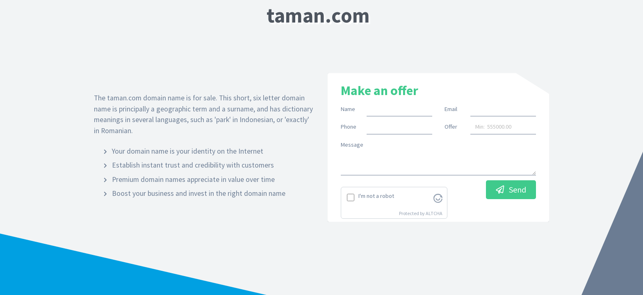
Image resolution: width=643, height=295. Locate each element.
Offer (451, 126)
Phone (348, 126)
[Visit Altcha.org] (437, 197)
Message (352, 144)
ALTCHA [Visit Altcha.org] (434, 213)
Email (451, 109)
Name (348, 109)
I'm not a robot (376, 196)
